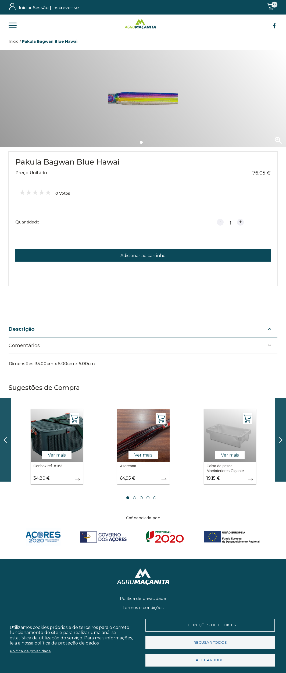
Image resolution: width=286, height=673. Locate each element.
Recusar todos (210, 642)
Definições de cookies (210, 625)
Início (14, 41)
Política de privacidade (143, 598)
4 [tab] (147, 497)
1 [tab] (141, 142)
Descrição (21, 329)
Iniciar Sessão (34, 7)
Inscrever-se (65, 7)
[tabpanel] (143, 98)
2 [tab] (134, 497)
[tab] (143, 329)
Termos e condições (143, 607)
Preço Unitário (31, 172)
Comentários (24, 345)
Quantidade (27, 222)
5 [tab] (154, 497)
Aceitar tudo (210, 660)
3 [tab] (141, 497)
